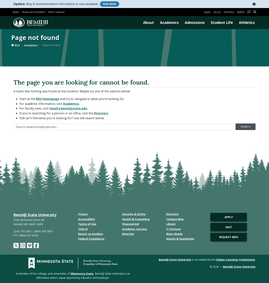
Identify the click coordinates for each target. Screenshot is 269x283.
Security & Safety (134, 214)
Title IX (83, 229)
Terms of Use (87, 224)
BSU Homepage (47, 99)
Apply (207, 12)
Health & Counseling (136, 219)
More (109, 4)
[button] (254, 4)
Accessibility (86, 219)
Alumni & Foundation (33, 12)
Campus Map (175, 219)
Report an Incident (90, 234)
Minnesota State (82, 273)
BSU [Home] (15, 45)
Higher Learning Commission (235, 259)
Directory (229, 12)
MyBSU (241, 12)
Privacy (83, 214)
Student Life (222, 22)
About (148, 22)
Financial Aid (130, 224)
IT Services (173, 229)
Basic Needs (174, 234)
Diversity (128, 234)
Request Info (228, 237)
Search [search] (246, 126)
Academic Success (134, 229)
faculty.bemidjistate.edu (68, 108)
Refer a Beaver (56, 12)
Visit (228, 227)
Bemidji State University (34, 214)
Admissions (195, 22)
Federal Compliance (91, 238)
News (16, 12)
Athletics (247, 22)
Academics (169, 22)
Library (217, 12)
